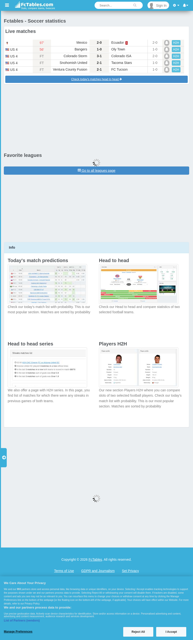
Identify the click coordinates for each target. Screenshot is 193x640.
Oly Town (118, 49)
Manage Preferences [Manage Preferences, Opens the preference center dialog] (18, 631)
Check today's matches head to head (96, 79)
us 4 (11, 49)
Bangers (81, 49)
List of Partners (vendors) (22, 620)
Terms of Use (64, 571)
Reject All (138, 632)
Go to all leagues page (97, 170)
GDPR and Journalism (98, 571)
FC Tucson (119, 69)
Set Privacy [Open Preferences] (130, 571)
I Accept (171, 632)
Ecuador (117, 42)
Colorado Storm (75, 56)
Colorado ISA (121, 56)
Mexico (82, 42)
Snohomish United (73, 63)
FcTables (95, 559)
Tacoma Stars (121, 63)
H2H (176, 42)
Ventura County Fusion (70, 69)
